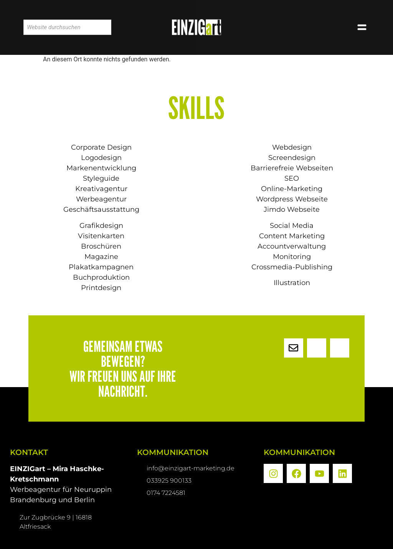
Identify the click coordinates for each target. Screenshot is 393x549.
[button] (362, 27)
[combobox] (67, 27)
